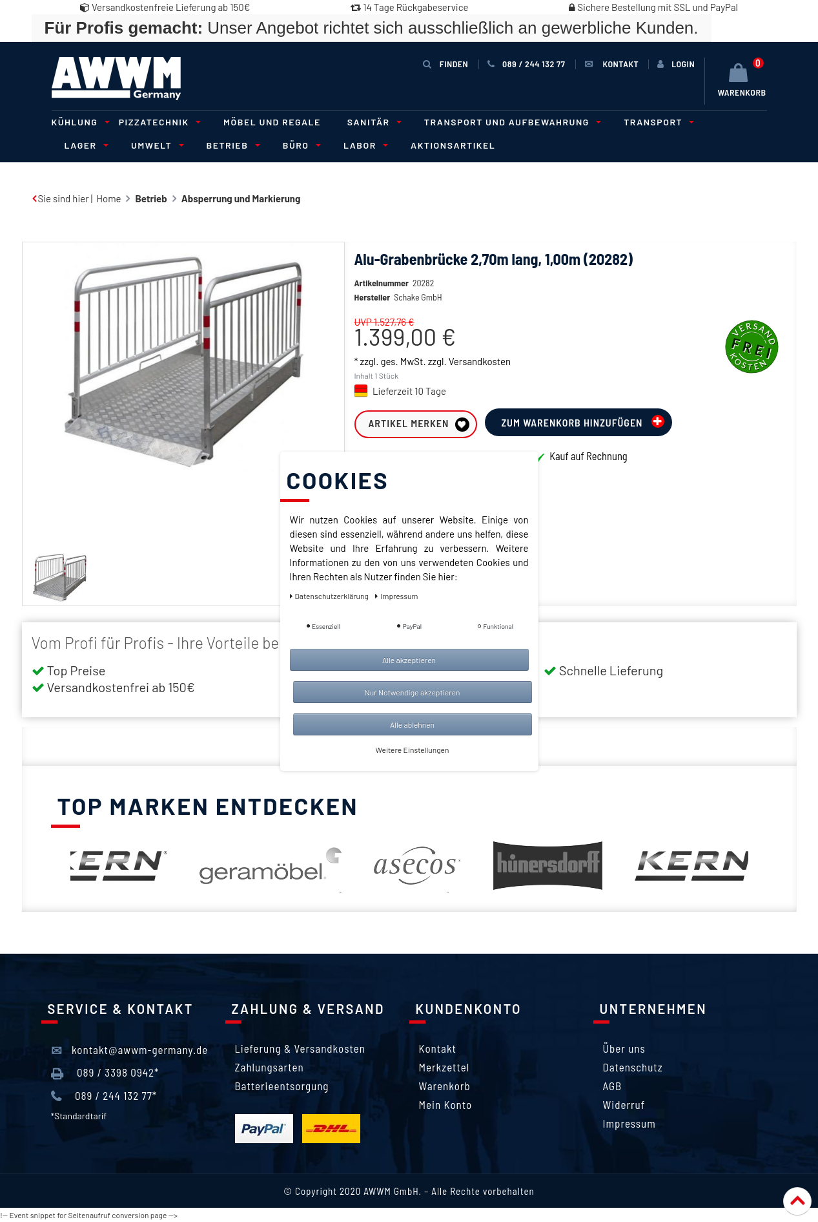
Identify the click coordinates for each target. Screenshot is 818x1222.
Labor (363, 145)
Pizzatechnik (158, 121)
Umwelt (155, 145)
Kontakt (437, 1048)
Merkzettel (444, 1066)
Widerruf (624, 1104)
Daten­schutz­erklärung (330, 595)
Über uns (624, 1048)
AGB (612, 1085)
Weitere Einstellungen (412, 749)
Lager (85, 145)
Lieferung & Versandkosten (300, 1048)
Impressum (629, 1123)
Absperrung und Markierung (241, 198)
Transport (657, 121)
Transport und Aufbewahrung (510, 121)
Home (108, 198)
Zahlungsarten (269, 1066)
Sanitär (372, 121)
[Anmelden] (676, 64)
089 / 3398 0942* (105, 1073)
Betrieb (231, 145)
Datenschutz (633, 1066)
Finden (445, 63)
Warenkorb (445, 1085)
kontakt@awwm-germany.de (130, 1050)
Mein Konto (446, 1104)
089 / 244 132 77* (104, 1096)
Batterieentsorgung (282, 1085)
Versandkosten (480, 361)
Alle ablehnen (412, 724)
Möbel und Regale (272, 121)
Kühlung (79, 121)
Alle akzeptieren (409, 659)
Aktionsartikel (453, 145)
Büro (300, 145)
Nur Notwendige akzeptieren (412, 692)
